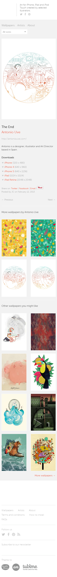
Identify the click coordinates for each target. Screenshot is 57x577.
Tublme (30, 567)
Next (50, 200)
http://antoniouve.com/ (14, 139)
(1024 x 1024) (14, 176)
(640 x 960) (15, 167)
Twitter (14, 189)
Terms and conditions (13, 515)
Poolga (10, 10)
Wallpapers (8, 25)
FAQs (4, 519)
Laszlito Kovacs (7, 567)
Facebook (24, 189)
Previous (8, 200)
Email (32, 189)
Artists (21, 25)
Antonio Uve (11, 132)
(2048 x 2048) (18, 180)
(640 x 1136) (15, 171)
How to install (36, 515)
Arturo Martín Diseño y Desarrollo (17, 567)
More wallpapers (43, 476)
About (31, 25)
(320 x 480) (14, 163)
